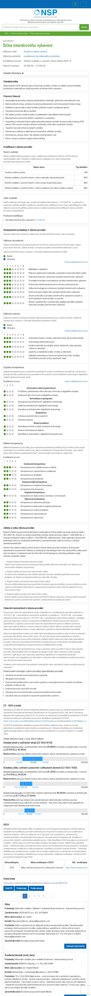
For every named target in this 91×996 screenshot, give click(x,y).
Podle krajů (21, 888)
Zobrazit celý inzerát (75, 946)
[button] (21, 896)
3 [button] (34, 896)
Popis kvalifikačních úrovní (76, 262)
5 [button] (43, 896)
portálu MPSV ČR (59, 883)
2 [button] (29, 896)
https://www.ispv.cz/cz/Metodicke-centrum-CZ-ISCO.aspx (28, 721)
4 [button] (38, 896)
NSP (6, 33)
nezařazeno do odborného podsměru (42, 56)
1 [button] (25, 896)
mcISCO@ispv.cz (78, 721)
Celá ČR (8, 888)
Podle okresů (36, 888)
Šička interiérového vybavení (40, 33)
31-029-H (39, 220)
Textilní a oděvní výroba (18, 33)
